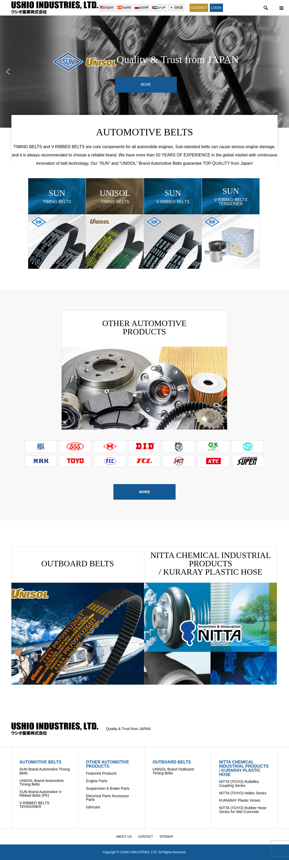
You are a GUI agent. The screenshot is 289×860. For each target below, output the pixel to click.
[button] (8, 71)
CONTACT (199, 8)
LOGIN (216, 8)
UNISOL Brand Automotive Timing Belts (41, 782)
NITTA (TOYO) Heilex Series (242, 793)
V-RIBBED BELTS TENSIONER (34, 805)
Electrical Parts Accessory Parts (107, 798)
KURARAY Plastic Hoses (239, 800)
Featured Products (101, 773)
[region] (144, 72)
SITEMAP (166, 836)
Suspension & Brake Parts (107, 788)
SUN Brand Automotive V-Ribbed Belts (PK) (40, 793)
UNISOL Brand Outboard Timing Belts (173, 771)
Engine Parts (96, 781)
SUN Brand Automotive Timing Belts (44, 771)
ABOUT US (124, 836)
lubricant (93, 807)
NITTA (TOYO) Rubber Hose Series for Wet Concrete (242, 810)
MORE (144, 492)
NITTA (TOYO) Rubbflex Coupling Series (239, 783)
